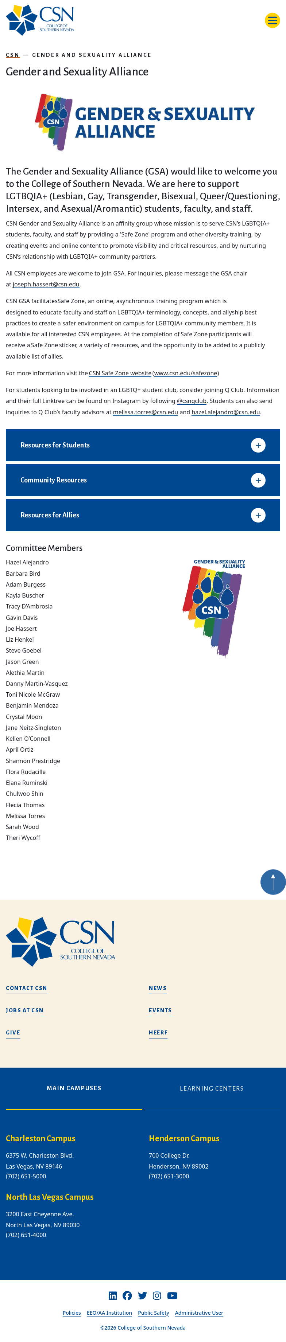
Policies (72, 1312)
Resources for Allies (50, 515)
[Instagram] (157, 1296)
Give (13, 1033)
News (158, 988)
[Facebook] (127, 1296)
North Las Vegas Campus (50, 1197)
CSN (13, 55)
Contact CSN (26, 988)
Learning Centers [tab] (212, 1088)
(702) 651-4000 (26, 1235)
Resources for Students (55, 445)
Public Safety (153, 1312)
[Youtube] (172, 1296)
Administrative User (199, 1312)
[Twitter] (142, 1296)
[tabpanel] (143, 1192)
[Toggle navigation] (272, 20)
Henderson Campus (184, 1138)
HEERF (158, 1033)
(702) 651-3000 (169, 1176)
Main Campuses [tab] (74, 1088)
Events (160, 1010)
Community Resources (53, 480)
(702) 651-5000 (26, 1176)
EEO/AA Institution (109, 1312)
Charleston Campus (41, 1138)
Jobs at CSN (25, 1010)
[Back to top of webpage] (273, 895)
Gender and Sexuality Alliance (92, 55)
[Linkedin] (113, 1296)
